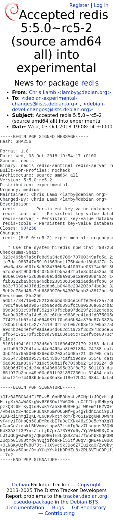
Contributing (60, 513)
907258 (28, 228)
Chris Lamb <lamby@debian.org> (70, 92)
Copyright (89, 485)
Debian (20, 485)
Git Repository (89, 507)
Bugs (58, 507)
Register (79, 5)
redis (90, 83)
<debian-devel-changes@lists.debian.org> (58, 106)
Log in (101, 5)
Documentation (25, 507)
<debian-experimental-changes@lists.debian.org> (45, 101)
